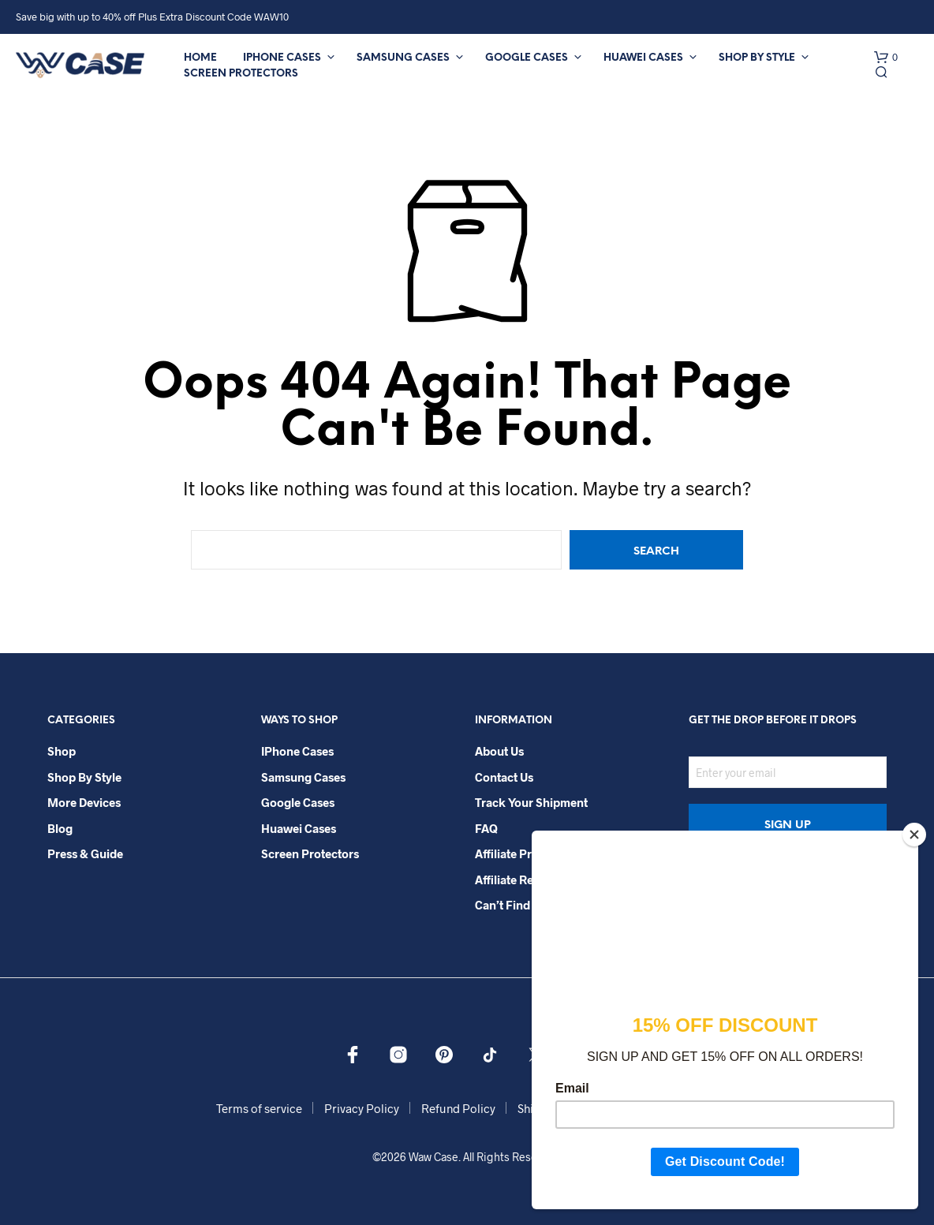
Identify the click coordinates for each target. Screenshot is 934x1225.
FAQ (486, 828)
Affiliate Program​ (521, 853)
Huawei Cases (643, 58)
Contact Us (504, 777)
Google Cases (526, 58)
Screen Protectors (241, 74)
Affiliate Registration (530, 879)
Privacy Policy (361, 1108)
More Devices (84, 802)
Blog (60, 828)
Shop (61, 751)
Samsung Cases (403, 58)
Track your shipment (531, 802)
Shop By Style (757, 58)
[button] (886, 57)
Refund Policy (458, 1108)
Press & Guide (85, 853)
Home (200, 58)
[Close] (914, 834)
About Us (499, 751)
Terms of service (259, 1108)
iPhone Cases (282, 58)
